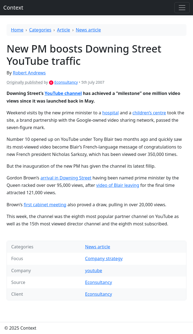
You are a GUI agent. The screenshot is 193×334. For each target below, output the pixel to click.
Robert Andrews (29, 73)
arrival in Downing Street (66, 178)
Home (17, 30)
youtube (93, 271)
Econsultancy (66, 82)
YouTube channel (63, 93)
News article (88, 30)
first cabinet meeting (45, 205)
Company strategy (104, 258)
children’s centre (149, 113)
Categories (40, 30)
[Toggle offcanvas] (182, 7)
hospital (110, 113)
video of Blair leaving (117, 185)
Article (63, 30)
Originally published (25, 82)
